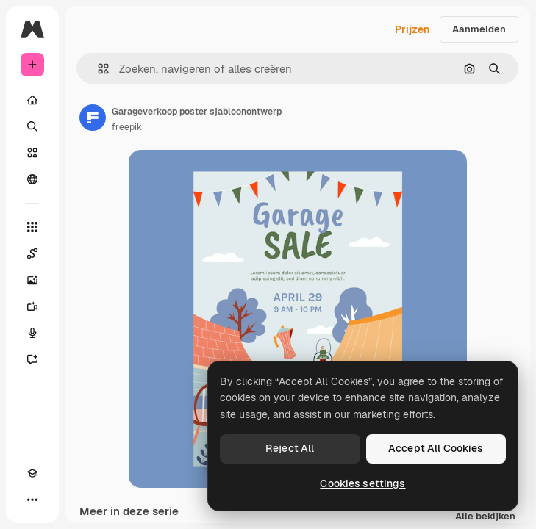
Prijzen (412, 29)
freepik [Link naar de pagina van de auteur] (127, 127)
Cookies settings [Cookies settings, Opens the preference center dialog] (362, 483)
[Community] (32, 179)
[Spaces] (32, 253)
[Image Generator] (32, 280)
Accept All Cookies (436, 448)
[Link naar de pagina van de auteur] (92, 117)
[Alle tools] (32, 227)
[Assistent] (32, 359)
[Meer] (32, 499)
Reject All (289, 448)
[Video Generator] (32, 306)
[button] (97, 68)
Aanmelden (479, 29)
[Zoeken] (32, 126)
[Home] (32, 100)
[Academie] (32, 473)
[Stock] (32, 153)
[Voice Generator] (32, 333)
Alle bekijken (485, 516)
